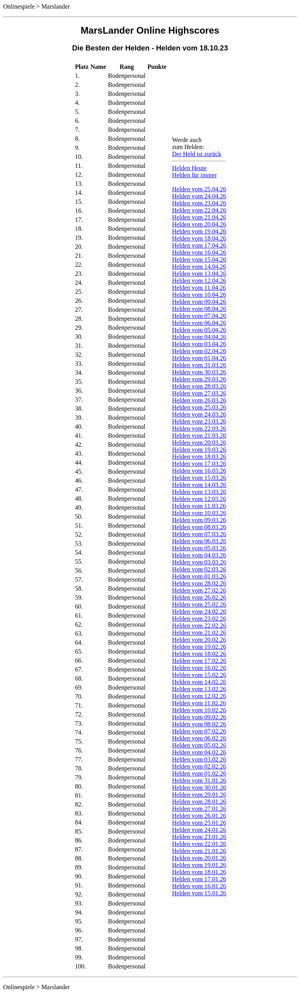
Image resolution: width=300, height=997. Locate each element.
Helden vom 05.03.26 (199, 548)
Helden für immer (194, 175)
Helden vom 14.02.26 (199, 682)
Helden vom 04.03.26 (199, 555)
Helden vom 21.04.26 (199, 217)
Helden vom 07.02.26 (199, 731)
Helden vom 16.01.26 (199, 886)
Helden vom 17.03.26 (199, 463)
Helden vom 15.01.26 (199, 893)
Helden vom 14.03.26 (199, 484)
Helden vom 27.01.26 (199, 808)
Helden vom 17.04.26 (199, 245)
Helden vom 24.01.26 (199, 829)
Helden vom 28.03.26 (199, 386)
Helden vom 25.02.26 (199, 604)
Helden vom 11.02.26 (199, 703)
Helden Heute (189, 168)
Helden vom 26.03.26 (199, 400)
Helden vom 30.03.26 (199, 372)
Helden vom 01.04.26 (199, 358)
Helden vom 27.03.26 (199, 393)
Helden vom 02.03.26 (199, 569)
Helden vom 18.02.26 (199, 653)
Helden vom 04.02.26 (199, 752)
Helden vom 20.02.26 (199, 639)
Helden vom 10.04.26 (199, 294)
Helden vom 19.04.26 (199, 231)
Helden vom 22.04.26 (199, 210)
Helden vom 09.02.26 (199, 717)
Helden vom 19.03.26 (199, 449)
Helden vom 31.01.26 (199, 780)
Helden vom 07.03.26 (199, 534)
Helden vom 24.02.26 (199, 611)
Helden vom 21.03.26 (199, 435)
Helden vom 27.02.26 (199, 590)
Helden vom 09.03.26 (199, 520)
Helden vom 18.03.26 (199, 456)
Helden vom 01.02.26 (199, 773)
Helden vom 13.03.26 (199, 492)
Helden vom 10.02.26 (199, 710)
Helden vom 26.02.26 (199, 597)
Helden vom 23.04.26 (199, 203)
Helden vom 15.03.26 (199, 477)
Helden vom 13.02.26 (199, 689)
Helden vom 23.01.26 (199, 837)
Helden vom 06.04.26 (199, 323)
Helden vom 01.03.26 (199, 576)
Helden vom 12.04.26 (199, 280)
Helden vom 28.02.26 (199, 583)
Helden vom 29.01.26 (199, 794)
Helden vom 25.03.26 (199, 407)
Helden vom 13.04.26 (199, 273)
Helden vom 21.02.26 (199, 632)
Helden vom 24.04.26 (199, 196)
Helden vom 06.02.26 (199, 738)
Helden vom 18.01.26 (199, 872)
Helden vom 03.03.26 (199, 562)
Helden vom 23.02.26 (199, 618)
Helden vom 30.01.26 (199, 787)
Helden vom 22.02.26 (199, 625)
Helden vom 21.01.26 (199, 851)
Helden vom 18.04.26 (199, 238)
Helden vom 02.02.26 (199, 766)
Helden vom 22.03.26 (199, 428)
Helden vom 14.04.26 (199, 266)
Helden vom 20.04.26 (199, 224)
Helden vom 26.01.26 (199, 815)
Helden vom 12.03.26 (199, 499)
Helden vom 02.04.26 (199, 351)
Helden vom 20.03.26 (199, 442)
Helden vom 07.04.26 (199, 316)
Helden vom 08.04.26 (199, 308)
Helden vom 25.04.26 (199, 189)
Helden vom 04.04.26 (199, 337)
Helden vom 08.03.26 (199, 527)
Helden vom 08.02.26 (199, 724)
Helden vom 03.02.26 (199, 759)
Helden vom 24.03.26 (199, 414)
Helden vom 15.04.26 (199, 259)
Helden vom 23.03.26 (199, 421)
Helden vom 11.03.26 (199, 506)
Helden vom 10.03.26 (199, 513)
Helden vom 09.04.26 (199, 301)
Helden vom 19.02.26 (199, 646)
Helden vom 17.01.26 (199, 879)
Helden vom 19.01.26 (199, 865)
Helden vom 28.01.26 (199, 801)
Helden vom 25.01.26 (199, 822)
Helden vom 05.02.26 (199, 745)
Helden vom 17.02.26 (199, 660)
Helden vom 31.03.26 (199, 365)
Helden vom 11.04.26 (199, 287)
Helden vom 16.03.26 (199, 470)
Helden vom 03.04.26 (199, 344)
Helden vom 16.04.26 (199, 252)
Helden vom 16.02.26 (199, 668)
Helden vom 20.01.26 (199, 858)
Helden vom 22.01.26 (199, 844)
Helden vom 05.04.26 (199, 330)
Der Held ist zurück (196, 154)
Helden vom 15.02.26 (199, 675)
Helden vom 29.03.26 (199, 379)
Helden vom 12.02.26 (199, 696)
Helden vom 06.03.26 (199, 541)
